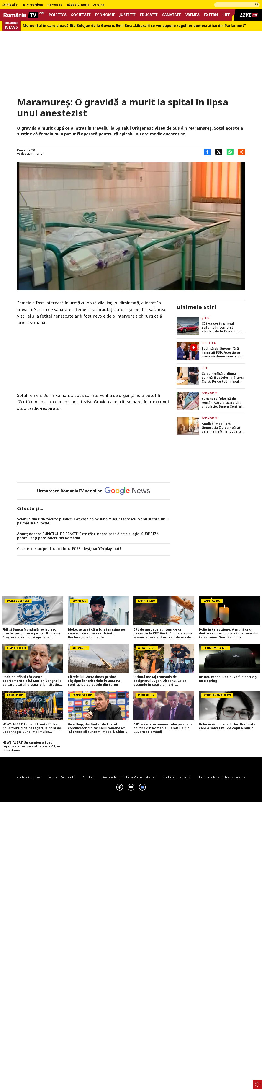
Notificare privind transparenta (222, 777)
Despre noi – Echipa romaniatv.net (129, 777)
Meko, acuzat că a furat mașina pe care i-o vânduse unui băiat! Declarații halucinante (96, 633)
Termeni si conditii (61, 777)
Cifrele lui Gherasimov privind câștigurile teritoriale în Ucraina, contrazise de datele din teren (94, 680)
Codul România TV (177, 777)
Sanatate (171, 15)
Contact (89, 777)
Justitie (128, 15)
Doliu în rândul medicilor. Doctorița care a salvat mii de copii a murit (227, 726)
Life (226, 15)
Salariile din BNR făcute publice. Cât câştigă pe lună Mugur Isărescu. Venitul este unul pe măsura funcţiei (93, 521)
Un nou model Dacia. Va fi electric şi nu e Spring (228, 679)
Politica (58, 15)
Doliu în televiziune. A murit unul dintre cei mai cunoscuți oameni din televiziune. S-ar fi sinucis (228, 633)
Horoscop (54, 5)
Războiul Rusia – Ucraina (85, 5)
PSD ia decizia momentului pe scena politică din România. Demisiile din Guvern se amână (163, 728)
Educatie (149, 15)
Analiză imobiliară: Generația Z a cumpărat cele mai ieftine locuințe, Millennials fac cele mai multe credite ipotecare (222, 427)
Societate (81, 15)
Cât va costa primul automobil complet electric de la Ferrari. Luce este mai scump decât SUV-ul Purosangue (223, 327)
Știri (206, 318)
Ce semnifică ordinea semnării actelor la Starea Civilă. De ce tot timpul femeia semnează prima (223, 377)
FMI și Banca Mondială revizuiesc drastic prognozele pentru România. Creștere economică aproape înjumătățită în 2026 (32, 633)
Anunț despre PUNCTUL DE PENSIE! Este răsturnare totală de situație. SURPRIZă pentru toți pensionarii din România (88, 536)
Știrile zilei (10, 5)
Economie (105, 15)
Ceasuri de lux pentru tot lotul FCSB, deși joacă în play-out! (69, 549)
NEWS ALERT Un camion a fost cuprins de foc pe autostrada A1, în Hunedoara (31, 746)
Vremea (192, 15)
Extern (211, 15)
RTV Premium (33, 5)
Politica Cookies (29, 777)
